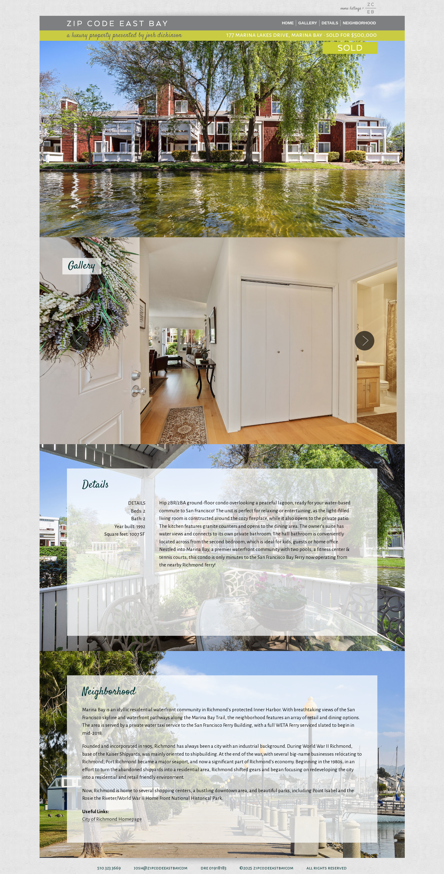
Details (330, 23)
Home (288, 23)
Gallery (307, 23)
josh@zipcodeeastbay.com (160, 867)
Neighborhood (359, 23)
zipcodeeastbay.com (273, 867)
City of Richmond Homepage (112, 819)
